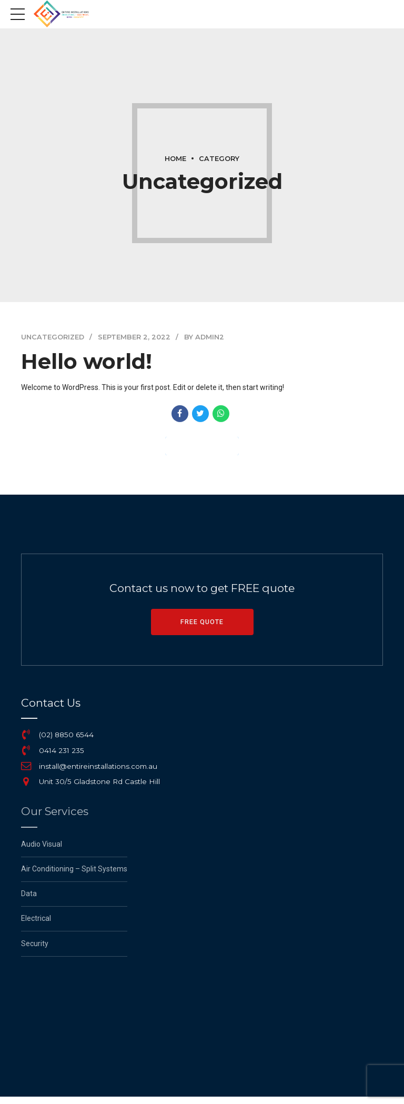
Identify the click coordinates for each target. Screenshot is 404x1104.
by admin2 (204, 337)
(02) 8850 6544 (66, 734)
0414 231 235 (61, 750)
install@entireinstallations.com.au (98, 766)
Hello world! (86, 361)
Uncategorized (52, 337)
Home (175, 159)
